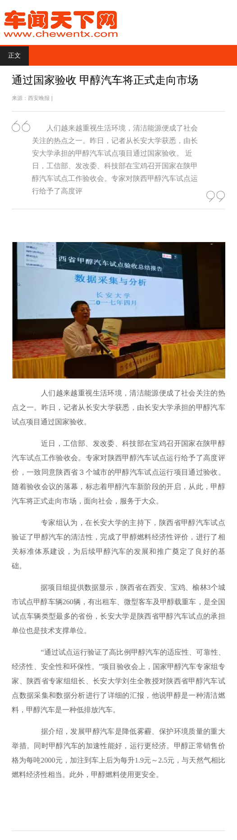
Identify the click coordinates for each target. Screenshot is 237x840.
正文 (14, 55)
